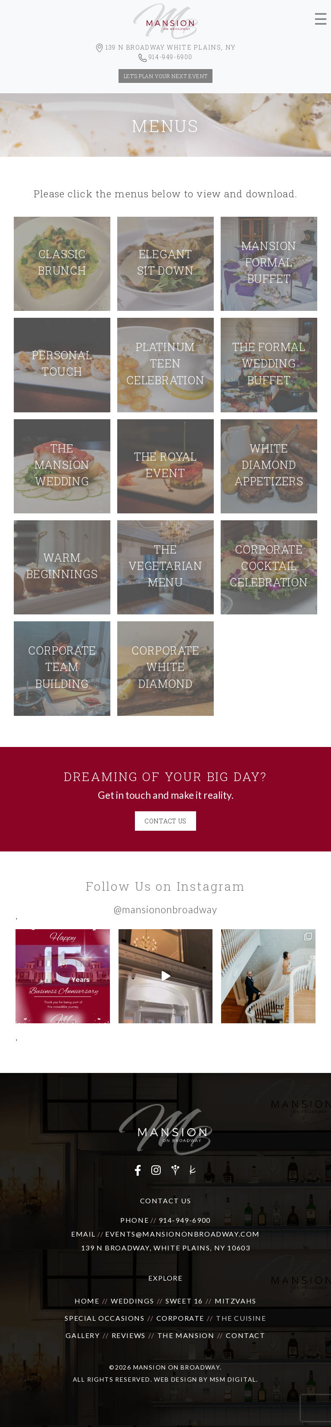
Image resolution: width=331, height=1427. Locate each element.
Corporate (180, 1318)
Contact (245, 1335)
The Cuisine (241, 1318)
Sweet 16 (184, 1301)
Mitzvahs (235, 1301)
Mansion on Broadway (176, 1367)
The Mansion (186, 1335)
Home (87, 1301)
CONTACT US (165, 821)
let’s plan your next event (166, 76)
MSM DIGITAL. (234, 1379)
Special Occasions (104, 1318)
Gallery (83, 1335)
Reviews (129, 1335)
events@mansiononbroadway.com (182, 1234)
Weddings (132, 1301)
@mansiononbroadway (165, 909)
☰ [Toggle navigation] (321, 19)
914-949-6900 (185, 1220)
